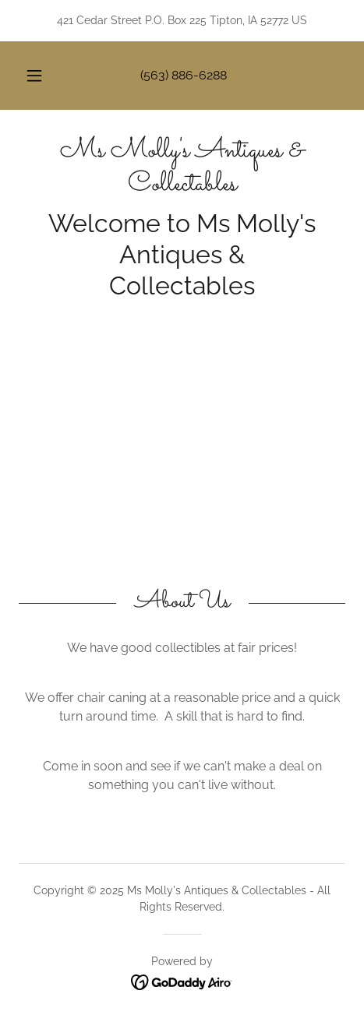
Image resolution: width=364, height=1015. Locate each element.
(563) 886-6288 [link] (183, 75)
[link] (182, 168)
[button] (34, 75)
